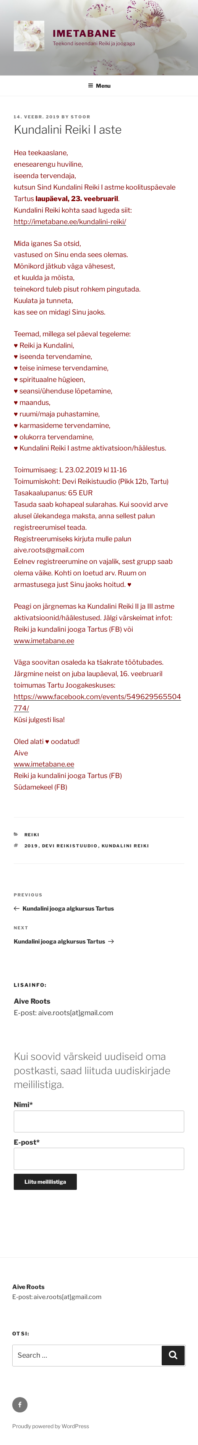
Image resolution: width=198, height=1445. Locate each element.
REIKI (32, 834)
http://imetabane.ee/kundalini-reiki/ (70, 222)
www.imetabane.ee (44, 641)
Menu (99, 85)
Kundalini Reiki (126, 846)
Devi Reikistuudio (70, 846)
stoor (81, 117)
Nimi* (99, 1116)
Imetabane (85, 33)
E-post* (99, 1154)
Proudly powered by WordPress (50, 1426)
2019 (31, 846)
